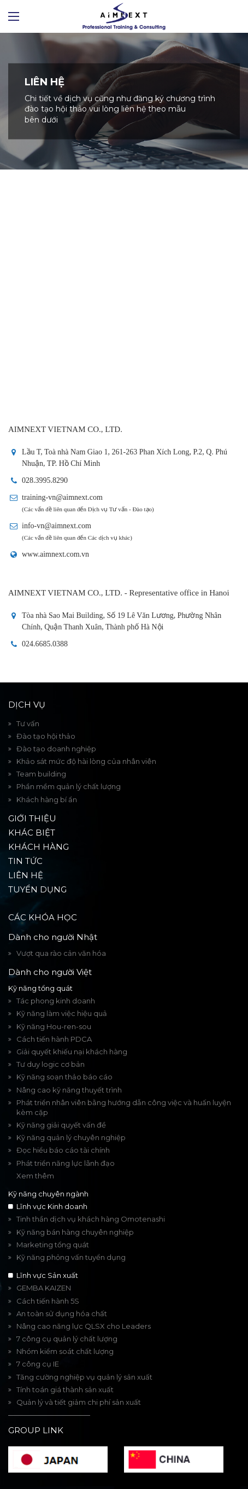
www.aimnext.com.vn (55, 554)
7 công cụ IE (37, 1363)
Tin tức (25, 861)
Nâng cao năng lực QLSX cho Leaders (83, 1326)
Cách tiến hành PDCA (54, 1039)
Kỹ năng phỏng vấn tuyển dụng (71, 1257)
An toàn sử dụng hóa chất (61, 1313)
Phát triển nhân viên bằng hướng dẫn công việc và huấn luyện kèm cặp (123, 1107)
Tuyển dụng (37, 889)
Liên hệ (25, 875)
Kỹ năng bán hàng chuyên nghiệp (75, 1232)
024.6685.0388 (45, 644)
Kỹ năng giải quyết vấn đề (61, 1124)
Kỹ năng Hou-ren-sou (53, 1026)
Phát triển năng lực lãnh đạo (65, 1163)
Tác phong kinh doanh (55, 1000)
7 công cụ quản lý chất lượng (66, 1338)
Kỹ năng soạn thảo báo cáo (64, 1076)
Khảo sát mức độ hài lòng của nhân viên (86, 761)
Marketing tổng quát (52, 1244)
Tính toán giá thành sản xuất (65, 1389)
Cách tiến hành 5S (47, 1301)
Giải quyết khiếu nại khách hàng (71, 1051)
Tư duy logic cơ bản (50, 1064)
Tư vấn (27, 723)
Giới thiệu (32, 818)
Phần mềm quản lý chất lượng (68, 786)
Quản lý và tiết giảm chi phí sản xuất (78, 1402)
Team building (41, 773)
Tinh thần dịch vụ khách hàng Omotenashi (90, 1218)
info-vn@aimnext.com (56, 526)
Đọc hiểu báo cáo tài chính (63, 1150)
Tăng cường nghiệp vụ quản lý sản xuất (84, 1377)
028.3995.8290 (45, 480)
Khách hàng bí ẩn (46, 799)
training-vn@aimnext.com (62, 497)
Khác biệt (31, 832)
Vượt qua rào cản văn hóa (61, 953)
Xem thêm (35, 1175)
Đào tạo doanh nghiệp (56, 748)
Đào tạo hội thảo (45, 736)
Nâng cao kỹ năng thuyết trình (69, 1089)
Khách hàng (38, 847)
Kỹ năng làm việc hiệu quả (61, 1013)
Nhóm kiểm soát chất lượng (65, 1351)
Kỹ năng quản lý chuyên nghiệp (71, 1137)
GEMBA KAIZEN (43, 1287)
